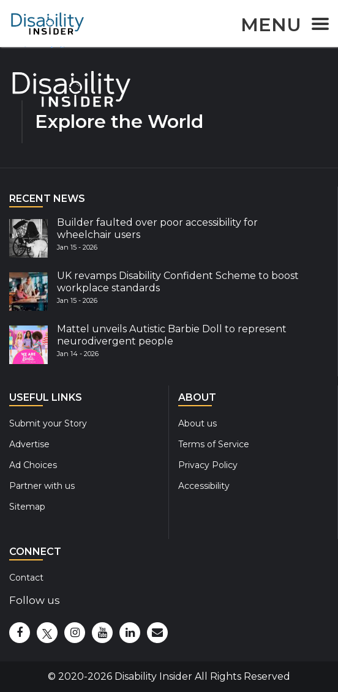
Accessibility (204, 485)
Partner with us (42, 485)
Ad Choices (33, 465)
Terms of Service (213, 444)
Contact (26, 577)
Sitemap (27, 506)
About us (197, 423)
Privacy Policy (208, 465)
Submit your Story (48, 423)
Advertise (29, 444)
